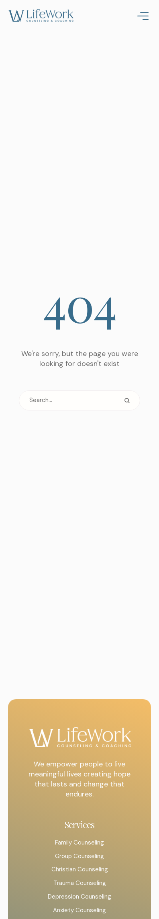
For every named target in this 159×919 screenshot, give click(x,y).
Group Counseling (79, 856)
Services (79, 824)
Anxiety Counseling (79, 910)
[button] (136, 885)
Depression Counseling (79, 897)
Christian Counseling (79, 869)
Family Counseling (79, 843)
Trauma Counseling (79, 883)
